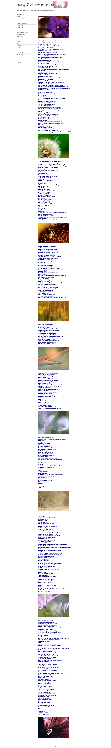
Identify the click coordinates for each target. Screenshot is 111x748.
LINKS (18, 43)
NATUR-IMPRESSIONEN (22, 23)
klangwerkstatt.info (20, 14)
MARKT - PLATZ (20, 27)
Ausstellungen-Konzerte (21, 30)
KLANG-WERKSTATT (21, 25)
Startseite (24, 10)
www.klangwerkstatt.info (72, 746)
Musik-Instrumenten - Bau (22, 32)
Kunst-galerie (19, 41)
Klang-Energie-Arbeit (21, 47)
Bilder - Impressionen (21, 21)
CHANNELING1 (30, 10)
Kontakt (18, 59)
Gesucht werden (20, 56)
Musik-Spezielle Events (21, 18)
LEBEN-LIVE (19, 45)
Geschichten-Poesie (21, 39)
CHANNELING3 (20, 54)
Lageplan (18, 16)
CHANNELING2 (20, 52)
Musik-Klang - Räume (21, 34)
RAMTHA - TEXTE (20, 36)
